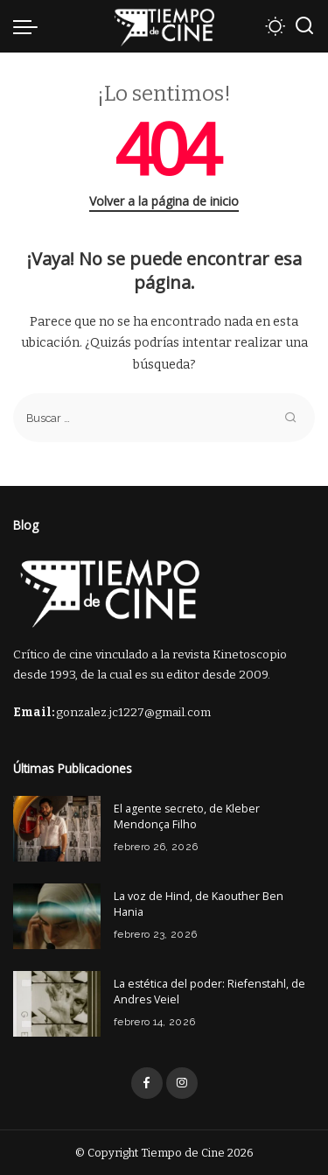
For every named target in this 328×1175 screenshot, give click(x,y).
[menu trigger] (29, 26)
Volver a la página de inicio (164, 201)
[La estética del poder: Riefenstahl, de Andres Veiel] (57, 1004)
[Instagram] (182, 1083)
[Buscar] (304, 26)
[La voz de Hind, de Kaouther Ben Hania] (57, 916)
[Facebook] (147, 1083)
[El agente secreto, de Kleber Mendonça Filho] (57, 829)
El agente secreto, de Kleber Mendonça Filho (187, 817)
